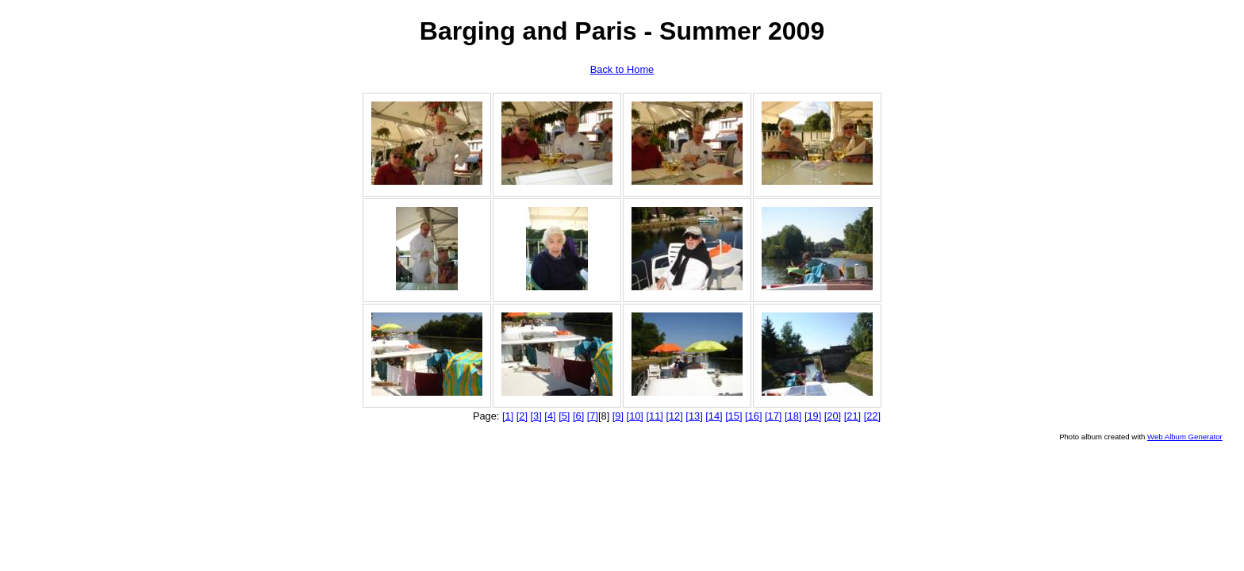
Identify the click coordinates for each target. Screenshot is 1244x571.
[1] (507, 416)
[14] (713, 416)
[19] (812, 416)
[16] (753, 416)
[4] (549, 416)
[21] (852, 416)
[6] (578, 416)
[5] (564, 416)
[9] (618, 416)
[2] (522, 416)
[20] (832, 416)
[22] (872, 416)
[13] (693, 416)
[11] (655, 416)
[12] (674, 416)
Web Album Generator (1185, 436)
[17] (773, 416)
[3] (536, 416)
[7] (592, 416)
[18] (793, 416)
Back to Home (622, 69)
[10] (635, 416)
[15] (733, 416)
